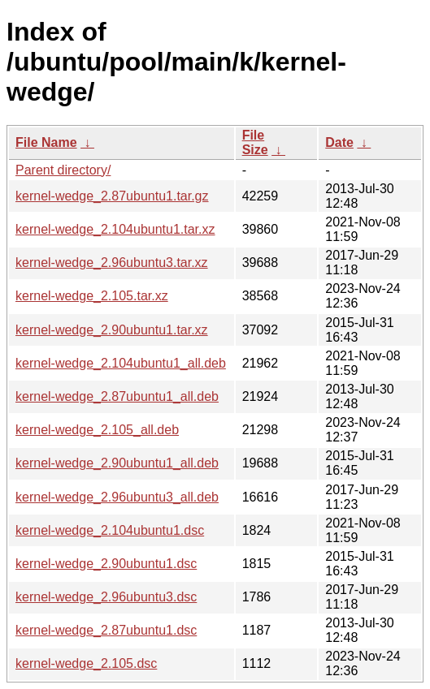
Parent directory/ (63, 170)
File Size (255, 142)
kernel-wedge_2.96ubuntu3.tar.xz (111, 262)
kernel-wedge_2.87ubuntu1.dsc (106, 630)
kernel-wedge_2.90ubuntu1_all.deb (117, 463)
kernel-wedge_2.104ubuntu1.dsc (109, 530)
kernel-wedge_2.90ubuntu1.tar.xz (111, 330)
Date (339, 142)
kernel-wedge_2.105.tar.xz (91, 296)
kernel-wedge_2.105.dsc (86, 663)
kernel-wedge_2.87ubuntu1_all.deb (117, 396)
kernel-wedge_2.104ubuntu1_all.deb (120, 363)
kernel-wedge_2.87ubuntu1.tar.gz (112, 196)
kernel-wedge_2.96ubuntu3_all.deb (117, 497)
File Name (46, 142)
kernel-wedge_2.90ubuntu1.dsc (106, 564)
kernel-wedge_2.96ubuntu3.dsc (106, 597)
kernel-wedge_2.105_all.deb (97, 430)
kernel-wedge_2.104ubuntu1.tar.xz (115, 229)
